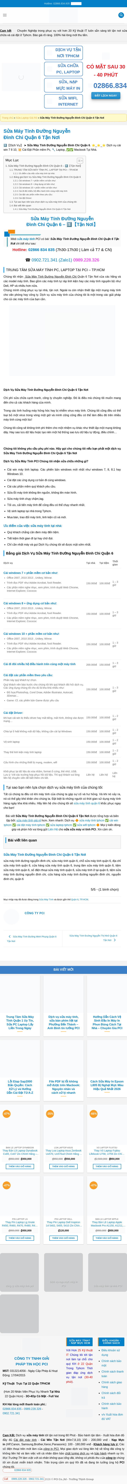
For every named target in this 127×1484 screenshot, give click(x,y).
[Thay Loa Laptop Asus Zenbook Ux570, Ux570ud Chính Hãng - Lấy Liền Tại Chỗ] (63, 1125)
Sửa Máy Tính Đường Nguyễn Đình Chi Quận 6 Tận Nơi (45, 209)
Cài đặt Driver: (25, 198)
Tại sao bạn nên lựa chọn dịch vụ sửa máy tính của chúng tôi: (45, 202)
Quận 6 (74, 899)
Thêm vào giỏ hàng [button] (20, 1166)
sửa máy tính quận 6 (87, 803)
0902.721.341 (45, 260)
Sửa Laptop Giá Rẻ (26, 117)
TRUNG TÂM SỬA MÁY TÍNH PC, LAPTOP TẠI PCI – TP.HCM (46, 169)
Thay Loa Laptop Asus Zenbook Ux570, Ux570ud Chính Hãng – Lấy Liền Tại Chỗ (63, 1152)
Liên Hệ (53, 829)
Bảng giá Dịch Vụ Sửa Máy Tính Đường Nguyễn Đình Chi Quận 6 (47, 177)
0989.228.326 (32, 1408)
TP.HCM (84, 899)
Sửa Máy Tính (46, 899)
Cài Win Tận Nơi (53, 1439)
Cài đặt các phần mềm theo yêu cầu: (36, 194)
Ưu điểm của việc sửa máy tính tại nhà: (37, 173)
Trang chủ (7, 117)
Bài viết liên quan (22, 205)
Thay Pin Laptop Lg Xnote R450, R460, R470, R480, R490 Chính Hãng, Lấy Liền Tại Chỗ (20, 1224)
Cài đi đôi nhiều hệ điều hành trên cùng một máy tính (43, 191)
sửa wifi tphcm (86, 825)
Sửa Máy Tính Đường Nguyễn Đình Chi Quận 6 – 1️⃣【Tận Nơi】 (45, 165)
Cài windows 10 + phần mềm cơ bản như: (38, 187)
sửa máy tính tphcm (91, 820)
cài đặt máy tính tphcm (31, 825)
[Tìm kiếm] (121, 15)
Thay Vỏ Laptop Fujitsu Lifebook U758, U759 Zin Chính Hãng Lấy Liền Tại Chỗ (107, 1152)
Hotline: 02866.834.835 (63, 3)
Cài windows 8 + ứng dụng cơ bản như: (37, 184)
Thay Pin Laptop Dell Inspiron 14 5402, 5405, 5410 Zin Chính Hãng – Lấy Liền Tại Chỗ (63, 1224)
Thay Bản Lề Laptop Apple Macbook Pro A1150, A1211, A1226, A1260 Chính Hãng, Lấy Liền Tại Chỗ (107, 1224)
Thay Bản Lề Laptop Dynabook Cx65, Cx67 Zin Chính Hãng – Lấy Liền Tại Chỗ (19, 1152)
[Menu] (5, 15)
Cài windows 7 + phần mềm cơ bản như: (37, 180)
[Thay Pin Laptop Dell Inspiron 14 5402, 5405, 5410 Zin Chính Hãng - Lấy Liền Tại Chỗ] (63, 1196)
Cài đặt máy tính (25, 1439)
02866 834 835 (41, 250)
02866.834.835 (12, 1408)
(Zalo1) (65, 260)
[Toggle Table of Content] (78, 161)
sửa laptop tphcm (61, 825)
